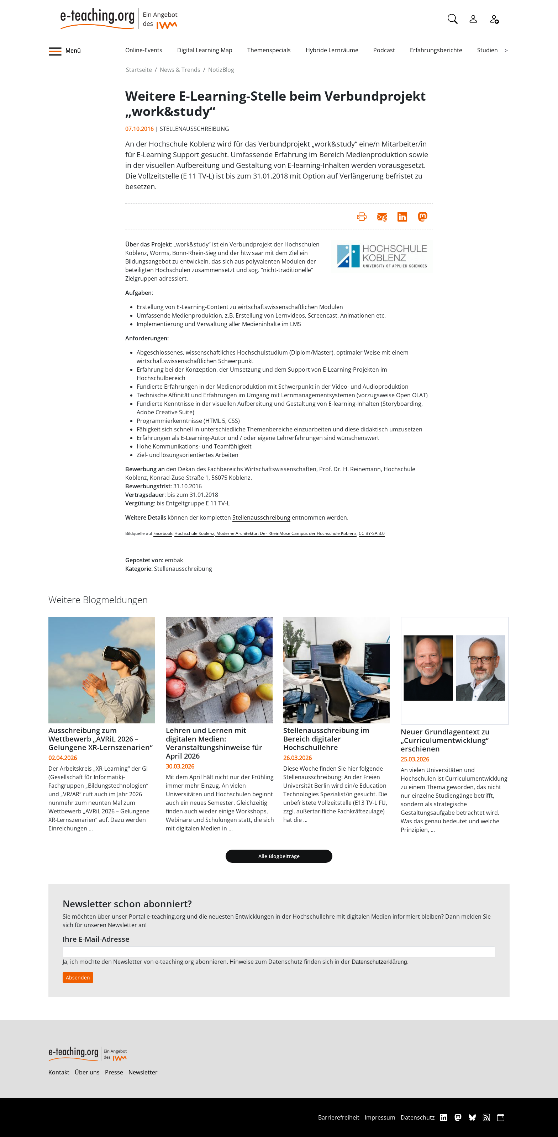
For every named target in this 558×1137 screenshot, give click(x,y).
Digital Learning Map (204, 50)
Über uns (87, 1072)
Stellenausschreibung (261, 517)
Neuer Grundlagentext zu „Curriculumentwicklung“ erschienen (445, 740)
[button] (86, 51)
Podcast (384, 50)
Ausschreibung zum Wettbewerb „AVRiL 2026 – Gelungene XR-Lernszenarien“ (100, 739)
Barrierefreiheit (338, 1117)
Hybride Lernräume (332, 50)
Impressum (380, 1117)
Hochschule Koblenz (194, 533)
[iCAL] (500, 1117)
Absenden (78, 977)
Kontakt (58, 1072)
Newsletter (143, 1072)
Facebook (162, 533)
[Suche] (453, 18)
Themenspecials (269, 50)
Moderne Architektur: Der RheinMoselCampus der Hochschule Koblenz (286, 533)
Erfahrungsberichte (436, 50)
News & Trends (180, 70)
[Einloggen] (473, 18)
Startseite (139, 70)
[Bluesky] (473, 1117)
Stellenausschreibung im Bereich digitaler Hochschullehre (326, 739)
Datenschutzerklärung (379, 962)
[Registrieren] (494, 18)
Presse (114, 1072)
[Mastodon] (458, 1117)
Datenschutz (418, 1117)
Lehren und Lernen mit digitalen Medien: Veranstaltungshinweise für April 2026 (214, 743)
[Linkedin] (444, 1117)
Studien (487, 50)
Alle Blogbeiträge (279, 856)
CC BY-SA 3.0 (372, 533)
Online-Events (143, 50)
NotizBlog (221, 70)
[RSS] (487, 1117)
